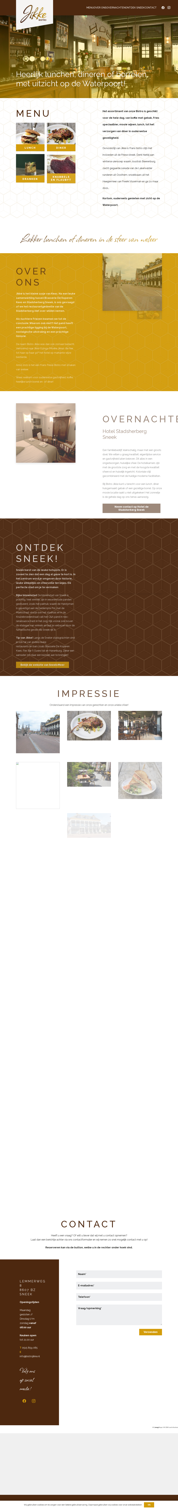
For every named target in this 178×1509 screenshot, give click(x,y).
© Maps (157, 1427)
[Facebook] (163, 8)
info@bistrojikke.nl (30, 1356)
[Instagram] (169, 8)
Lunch (30, 157)
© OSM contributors (171, 1427)
